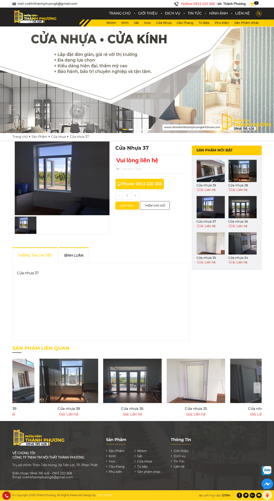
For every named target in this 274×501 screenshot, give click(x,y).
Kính (125, 23)
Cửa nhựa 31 (181, 409)
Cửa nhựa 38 (238, 185)
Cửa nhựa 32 (117, 409)
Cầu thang (185, 23)
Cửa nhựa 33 (54, 409)
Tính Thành (104, 492)
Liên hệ (179, 464)
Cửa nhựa (163, 23)
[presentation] (257, 387)
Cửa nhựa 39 (206, 185)
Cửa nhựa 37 (206, 221)
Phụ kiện (222, 23)
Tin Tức (179, 458)
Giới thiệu (181, 448)
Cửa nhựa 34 (238, 258)
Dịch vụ (179, 453)
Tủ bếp (204, 23)
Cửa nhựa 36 (238, 221)
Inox (147, 23)
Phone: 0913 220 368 (141, 183)
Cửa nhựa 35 (206, 258)
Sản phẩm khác (246, 23)
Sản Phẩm (39, 137)
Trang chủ (20, 137)
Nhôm (111, 23)
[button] (137, 129)
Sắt (136, 23)
